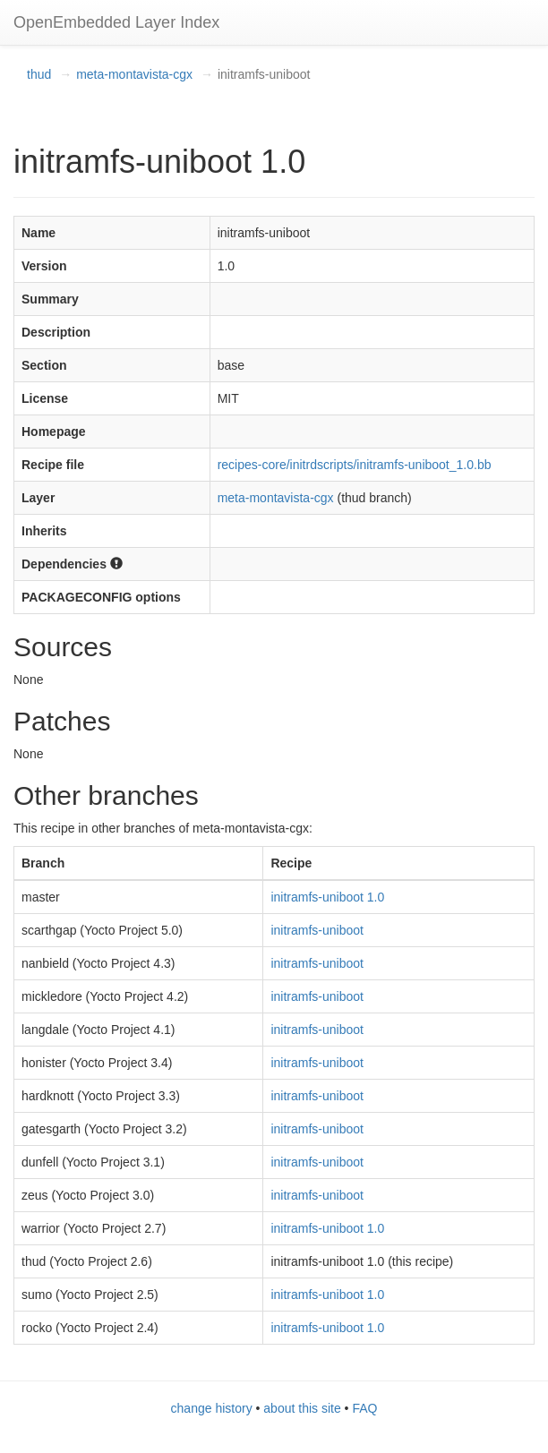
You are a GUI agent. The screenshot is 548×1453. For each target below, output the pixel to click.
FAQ (364, 1408)
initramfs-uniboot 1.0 (327, 897)
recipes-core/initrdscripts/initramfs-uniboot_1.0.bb (355, 464)
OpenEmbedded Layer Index (116, 22)
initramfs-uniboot (317, 930)
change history (212, 1408)
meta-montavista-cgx (134, 74)
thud (39, 74)
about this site (301, 1408)
